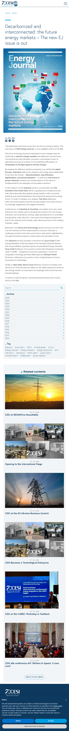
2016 (7, 327)
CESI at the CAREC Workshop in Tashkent (27, 614)
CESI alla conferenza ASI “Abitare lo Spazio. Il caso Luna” (32, 664)
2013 (7, 335)
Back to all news (34, 677)
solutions (46, 183)
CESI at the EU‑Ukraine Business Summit (27, 513)
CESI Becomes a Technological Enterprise (27, 562)
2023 (7, 306)
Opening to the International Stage (23, 464)
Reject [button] (18, 721)
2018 (7, 321)
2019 (7, 318)
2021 (7, 312)
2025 (7, 300)
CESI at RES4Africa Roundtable (21, 414)
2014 (7, 332)
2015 (7, 329)
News (14, 13)
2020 (7, 315)
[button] (66, 700)
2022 (7, 309)
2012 (7, 338)
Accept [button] (51, 721)
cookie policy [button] (57, 706)
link (61, 149)
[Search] (32, 288)
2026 (7, 298)
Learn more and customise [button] (34, 726)
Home (7, 13)
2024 (7, 303)
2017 (7, 324)
